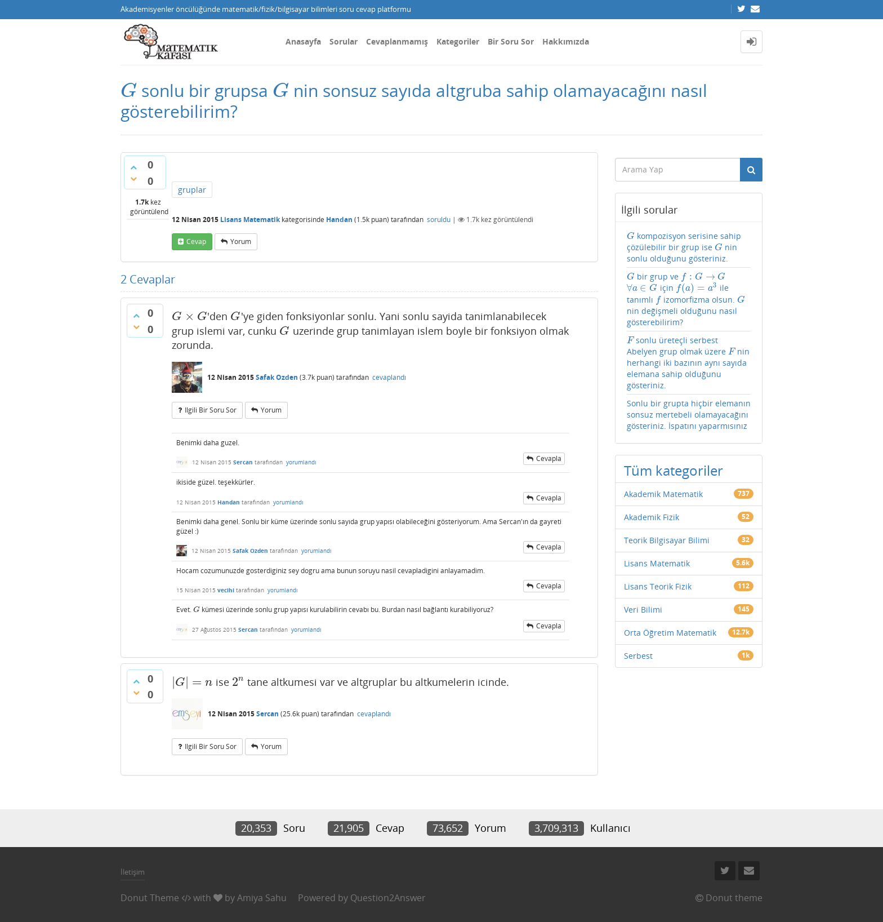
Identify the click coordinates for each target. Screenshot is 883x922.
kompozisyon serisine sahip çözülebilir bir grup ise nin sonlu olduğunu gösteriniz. (684, 247)
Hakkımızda (565, 41)
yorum (240, 241)
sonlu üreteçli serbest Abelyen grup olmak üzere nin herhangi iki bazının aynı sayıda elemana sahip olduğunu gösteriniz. (688, 363)
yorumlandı (301, 462)
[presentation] (129, 90)
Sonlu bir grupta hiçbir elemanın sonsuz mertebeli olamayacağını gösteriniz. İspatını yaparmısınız (689, 414)
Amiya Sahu (262, 898)
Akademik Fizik (651, 517)
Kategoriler (457, 41)
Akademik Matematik (663, 494)
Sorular (343, 41)
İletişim (133, 872)
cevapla (548, 458)
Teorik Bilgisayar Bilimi (667, 540)
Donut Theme (150, 898)
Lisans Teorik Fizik (658, 586)
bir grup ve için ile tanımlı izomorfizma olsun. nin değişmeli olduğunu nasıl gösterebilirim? (686, 299)
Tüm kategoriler (673, 470)
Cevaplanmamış (397, 41)
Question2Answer (388, 898)
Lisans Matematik (250, 219)
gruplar (192, 189)
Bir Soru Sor (511, 41)
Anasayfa (303, 41)
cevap (196, 241)
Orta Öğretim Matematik (670, 632)
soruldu (439, 219)
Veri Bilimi (643, 609)
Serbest (638, 655)
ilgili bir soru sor (211, 410)
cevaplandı (389, 377)
